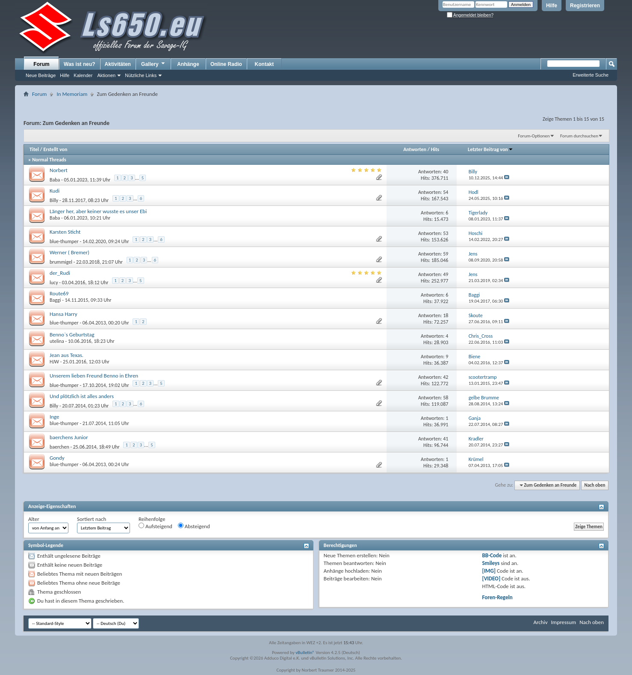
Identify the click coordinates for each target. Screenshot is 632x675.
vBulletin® (305, 652)
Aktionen (106, 75)
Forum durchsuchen (579, 136)
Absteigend (194, 526)
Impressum (563, 622)
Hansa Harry (63, 314)
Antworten (414, 149)
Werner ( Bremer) (69, 252)
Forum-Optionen (533, 136)
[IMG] (489, 571)
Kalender (83, 75)
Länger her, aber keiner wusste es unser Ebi (98, 211)
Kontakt (264, 64)
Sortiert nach (91, 519)
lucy (54, 282)
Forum (41, 64)
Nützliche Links (141, 75)
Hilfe (551, 6)
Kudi (54, 190)
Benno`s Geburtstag (72, 334)
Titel (34, 149)
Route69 (59, 293)
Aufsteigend (155, 526)
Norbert (59, 170)
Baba (55, 180)
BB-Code (492, 555)
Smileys (490, 563)
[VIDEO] (491, 578)
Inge (54, 416)
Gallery (153, 64)
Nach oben (594, 485)
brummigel (61, 262)
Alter (33, 519)
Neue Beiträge (41, 75)
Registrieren (585, 6)
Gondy (57, 458)
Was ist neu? (79, 64)
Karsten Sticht (65, 232)
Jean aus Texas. (66, 355)
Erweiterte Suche (590, 74)
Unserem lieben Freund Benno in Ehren (94, 375)
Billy (54, 200)
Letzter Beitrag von (490, 149)
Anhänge (188, 64)
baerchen (59, 447)
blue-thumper (64, 241)
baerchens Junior (69, 437)
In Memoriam (71, 94)
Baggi (55, 300)
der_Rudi (60, 273)
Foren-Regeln (497, 597)
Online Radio (226, 64)
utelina (57, 341)
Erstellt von (55, 149)
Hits (435, 149)
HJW (54, 362)
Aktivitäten (118, 64)
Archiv (540, 622)
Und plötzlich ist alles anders (82, 396)
